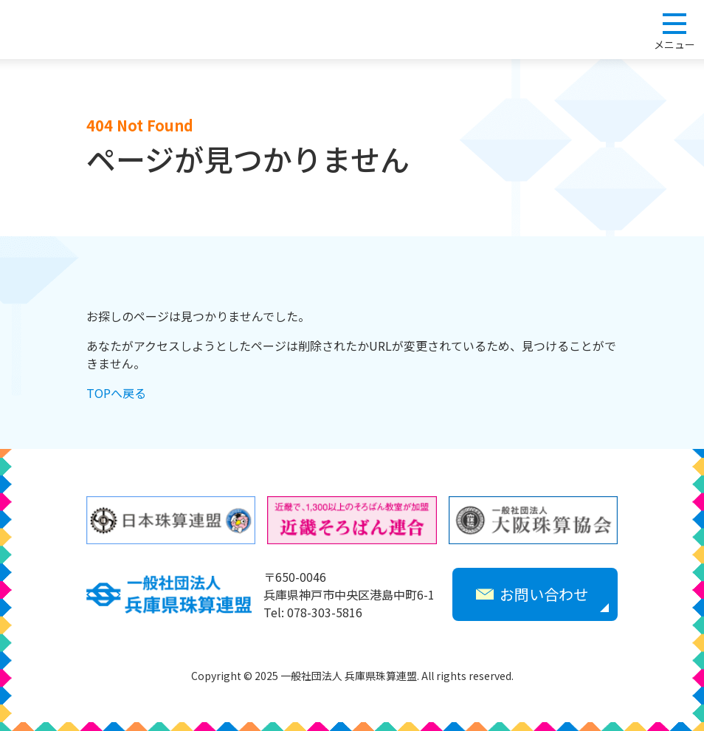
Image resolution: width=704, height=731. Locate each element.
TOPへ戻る (116, 393)
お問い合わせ (532, 594)
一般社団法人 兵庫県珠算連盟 (82, 29)
